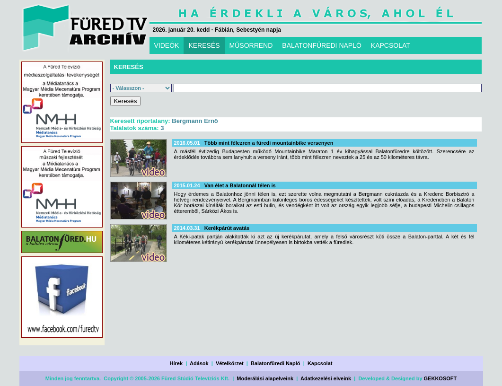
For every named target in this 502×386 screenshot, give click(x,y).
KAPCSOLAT (390, 45)
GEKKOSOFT (440, 378)
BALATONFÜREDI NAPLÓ (321, 45)
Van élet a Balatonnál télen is (240, 185)
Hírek (176, 363)
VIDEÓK (166, 45)
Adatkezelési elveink (325, 378)
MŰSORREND (251, 45)
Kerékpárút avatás (226, 228)
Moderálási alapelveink (265, 378)
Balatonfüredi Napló (275, 363)
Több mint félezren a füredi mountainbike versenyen (269, 143)
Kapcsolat (320, 363)
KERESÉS (204, 45)
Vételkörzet (230, 363)
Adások (199, 363)
